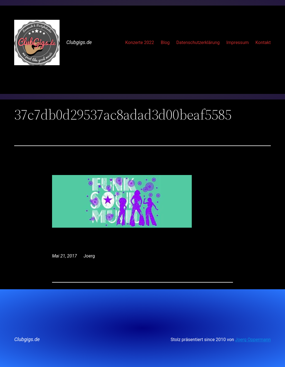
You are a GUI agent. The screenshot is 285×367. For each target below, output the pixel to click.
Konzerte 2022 (139, 42)
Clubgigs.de (79, 42)
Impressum (237, 42)
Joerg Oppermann (253, 339)
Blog (165, 42)
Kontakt (263, 42)
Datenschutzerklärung (198, 42)
